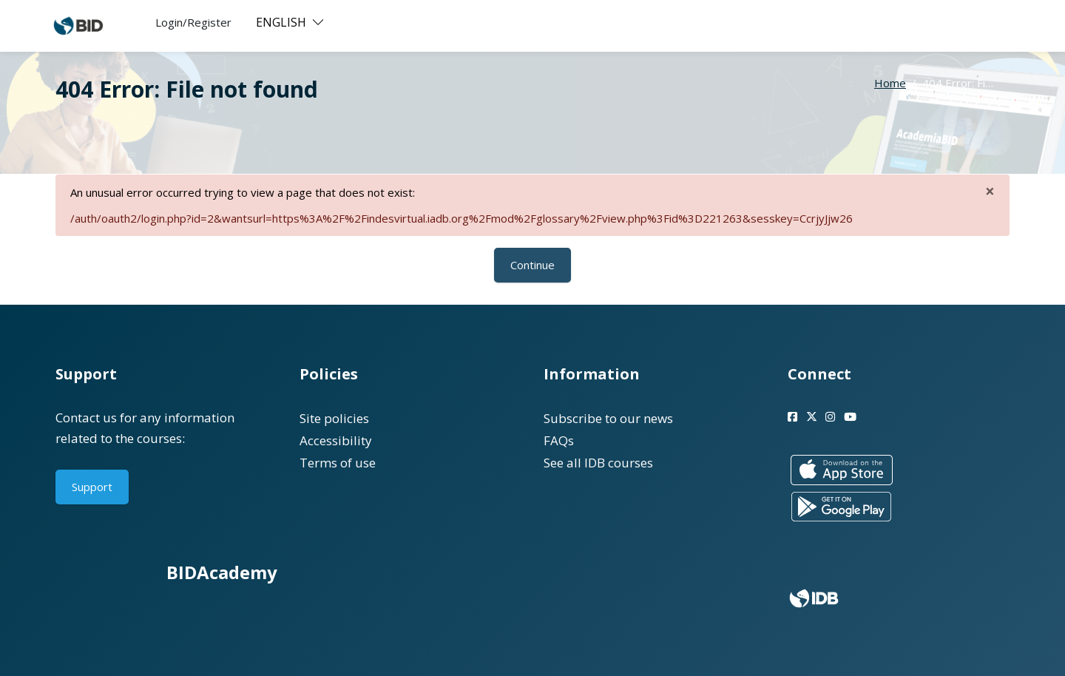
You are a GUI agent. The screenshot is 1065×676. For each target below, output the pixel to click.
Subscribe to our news (608, 418)
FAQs (559, 440)
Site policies (334, 418)
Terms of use (338, 462)
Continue (532, 264)
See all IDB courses (598, 462)
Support (92, 486)
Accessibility (336, 440)
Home (890, 82)
